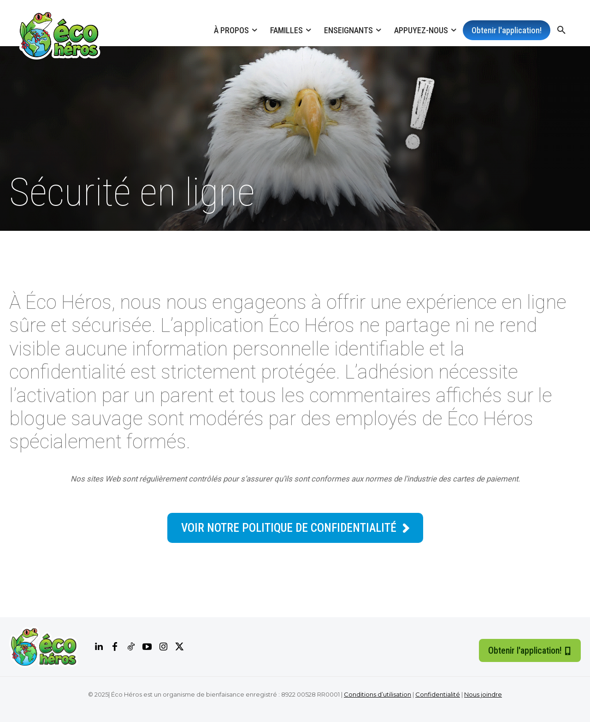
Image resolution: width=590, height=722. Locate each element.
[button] (561, 30)
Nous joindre (483, 694)
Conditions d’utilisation (377, 694)
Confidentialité (437, 694)
